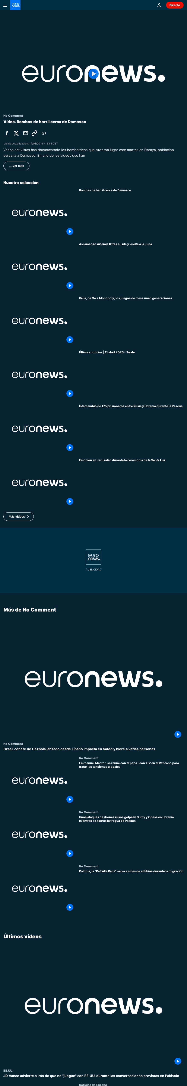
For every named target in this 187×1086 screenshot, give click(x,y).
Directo (174, 5)
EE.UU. (8, 1070)
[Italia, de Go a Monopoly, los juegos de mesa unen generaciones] (131, 320)
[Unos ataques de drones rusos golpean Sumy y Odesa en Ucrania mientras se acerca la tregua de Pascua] (131, 837)
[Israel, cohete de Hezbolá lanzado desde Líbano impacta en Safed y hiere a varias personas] (93, 749)
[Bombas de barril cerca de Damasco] (131, 213)
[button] (18, 516)
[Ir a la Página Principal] (15, 5)
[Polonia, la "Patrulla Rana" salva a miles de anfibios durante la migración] (131, 891)
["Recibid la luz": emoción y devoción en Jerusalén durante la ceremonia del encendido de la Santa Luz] (131, 482)
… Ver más (16, 166)
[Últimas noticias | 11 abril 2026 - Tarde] (131, 375)
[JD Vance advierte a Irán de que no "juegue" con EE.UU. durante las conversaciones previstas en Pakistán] (93, 1076)
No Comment (13, 744)
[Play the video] (93, 73)
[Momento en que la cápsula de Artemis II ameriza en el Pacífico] (131, 266)
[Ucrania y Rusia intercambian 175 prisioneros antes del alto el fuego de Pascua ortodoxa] (131, 428)
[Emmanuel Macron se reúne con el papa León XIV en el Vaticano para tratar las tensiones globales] (131, 783)
